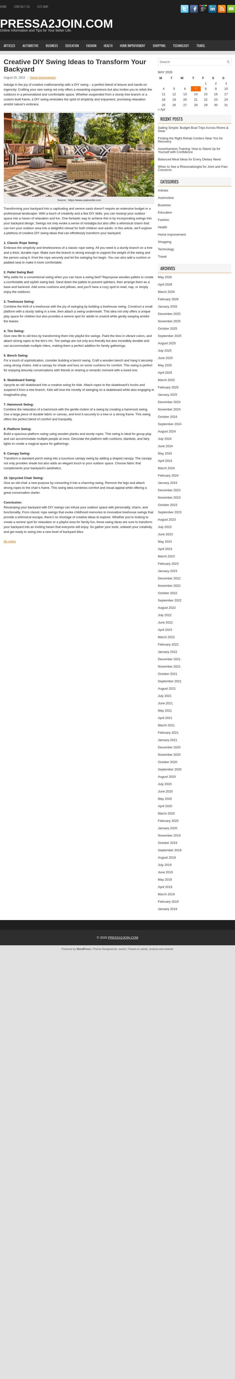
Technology (181, 45)
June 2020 (165, 791)
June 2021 (165, 703)
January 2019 (167, 909)
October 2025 (167, 328)
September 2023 (169, 512)
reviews (153, 948)
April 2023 (165, 549)
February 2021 (168, 732)
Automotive (30, 45)
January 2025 (167, 394)
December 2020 (169, 747)
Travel (200, 45)
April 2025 (165, 372)
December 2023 (169, 490)
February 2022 (168, 644)
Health (108, 45)
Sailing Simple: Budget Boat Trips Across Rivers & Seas (193, 129)
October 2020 (167, 762)
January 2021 (167, 740)
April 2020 (165, 806)
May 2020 (165, 799)
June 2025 (165, 358)
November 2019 (169, 835)
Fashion (91, 45)
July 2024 (165, 439)
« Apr (161, 109)
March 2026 (166, 292)
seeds (122, 948)
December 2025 (169, 314)
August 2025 (167, 343)
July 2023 (165, 527)
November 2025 (169, 321)
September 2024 (169, 424)
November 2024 (169, 409)
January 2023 (167, 571)
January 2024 (167, 483)
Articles (9, 45)
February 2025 (168, 387)
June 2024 (165, 446)
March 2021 (166, 725)
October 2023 (167, 505)
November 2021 (169, 666)
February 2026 (168, 299)
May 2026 (165, 277)
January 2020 (167, 828)
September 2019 (169, 850)
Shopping (159, 45)
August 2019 (167, 857)
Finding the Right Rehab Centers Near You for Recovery (190, 139)
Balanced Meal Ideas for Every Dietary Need (189, 159)
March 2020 (166, 813)
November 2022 (169, 586)
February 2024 (168, 475)
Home (3, 6)
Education (72, 45)
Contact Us (22, 6)
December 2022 (169, 578)
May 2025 (165, 365)
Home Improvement (132, 45)
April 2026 (165, 284)
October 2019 (167, 843)
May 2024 (165, 453)
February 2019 (168, 901)
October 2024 (167, 417)
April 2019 (165, 887)
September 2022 (169, 600)
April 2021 (165, 718)
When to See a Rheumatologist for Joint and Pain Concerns (193, 168)
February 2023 (168, 563)
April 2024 (165, 461)
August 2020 (167, 777)
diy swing (10, 541)
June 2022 (165, 622)
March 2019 (166, 894)
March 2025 (166, 380)
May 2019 (165, 879)
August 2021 (167, 688)
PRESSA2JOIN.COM (56, 23)
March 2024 (166, 468)
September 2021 (169, 681)
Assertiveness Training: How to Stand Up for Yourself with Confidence (189, 150)
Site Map (42, 6)
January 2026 (167, 306)
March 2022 (166, 637)
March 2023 (166, 556)
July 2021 (165, 696)
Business (52, 45)
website (168, 948)
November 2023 (169, 497)
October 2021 (167, 674)
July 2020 (165, 784)
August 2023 (167, 519)
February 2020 (168, 821)
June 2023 (165, 534)
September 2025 (169, 336)
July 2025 (165, 350)
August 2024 (167, 431)
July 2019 (165, 865)
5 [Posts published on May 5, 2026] (174, 89)
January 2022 (167, 652)
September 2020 (169, 769)
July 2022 (165, 615)
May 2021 (165, 710)
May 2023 (165, 541)
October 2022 (167, 593)
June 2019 (165, 872)
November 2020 (169, 754)
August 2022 (167, 608)
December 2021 (169, 659)
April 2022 (165, 630)
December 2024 (169, 402)
